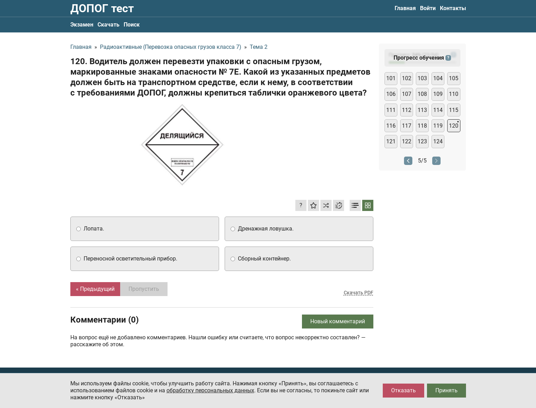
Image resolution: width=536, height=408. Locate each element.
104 (438, 78)
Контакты (453, 8)
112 (406, 110)
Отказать (403, 390)
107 (406, 94)
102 (406, 78)
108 (422, 94)
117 (406, 125)
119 (438, 125)
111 (391, 110)
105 (453, 78)
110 (453, 94)
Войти (428, 8)
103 (422, 78)
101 (391, 78)
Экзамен (81, 24)
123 (422, 141)
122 (406, 141)
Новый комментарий (337, 321)
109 (438, 94)
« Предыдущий (95, 289)
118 (422, 125)
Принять (446, 390)
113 (422, 110)
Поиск (132, 24)
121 (391, 141)
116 (391, 125)
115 (453, 110)
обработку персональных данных (210, 390)
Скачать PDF (358, 292)
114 (438, 110)
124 (438, 141)
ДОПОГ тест (102, 8)
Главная (405, 8)
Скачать (108, 24)
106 (391, 94)
